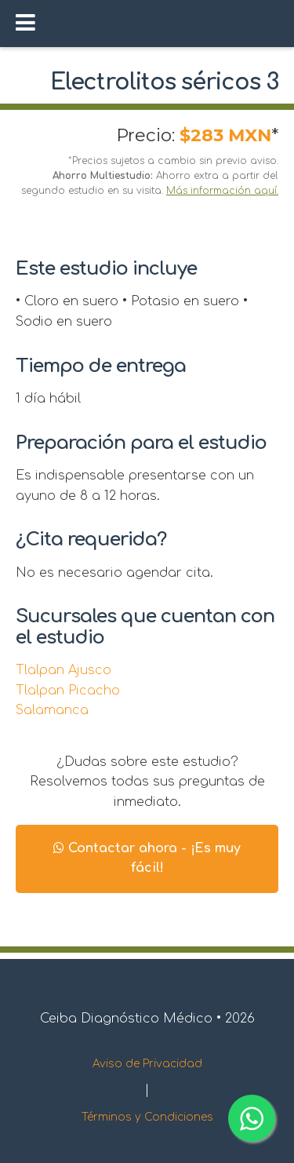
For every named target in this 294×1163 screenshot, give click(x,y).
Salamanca (52, 710)
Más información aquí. (222, 190)
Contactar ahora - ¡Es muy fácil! (147, 858)
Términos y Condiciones (147, 1117)
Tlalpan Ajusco (63, 670)
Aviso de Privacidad (147, 1064)
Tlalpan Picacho (68, 691)
